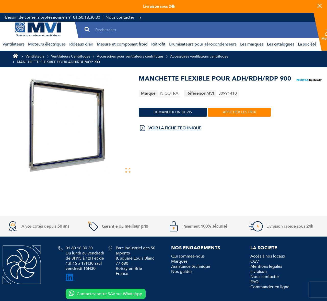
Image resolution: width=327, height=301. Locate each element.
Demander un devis (173, 112)
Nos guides (181, 271)
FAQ (254, 282)
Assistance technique (190, 266)
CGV (254, 261)
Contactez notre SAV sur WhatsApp (105, 293)
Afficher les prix (239, 112)
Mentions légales (266, 266)
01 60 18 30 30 (79, 248)
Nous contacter (120, 17)
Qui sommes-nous (188, 256)
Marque (148, 93)
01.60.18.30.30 (86, 17)
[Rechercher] (203, 29)
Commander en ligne (269, 287)
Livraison (258, 271)
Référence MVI (200, 93)
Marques (179, 261)
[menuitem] (13, 44)
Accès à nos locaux (267, 256)
